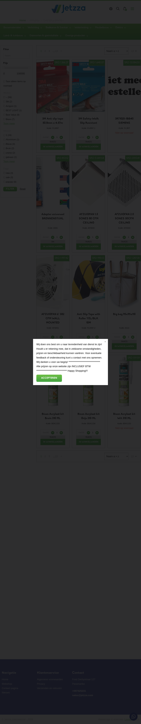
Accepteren (49, 378)
